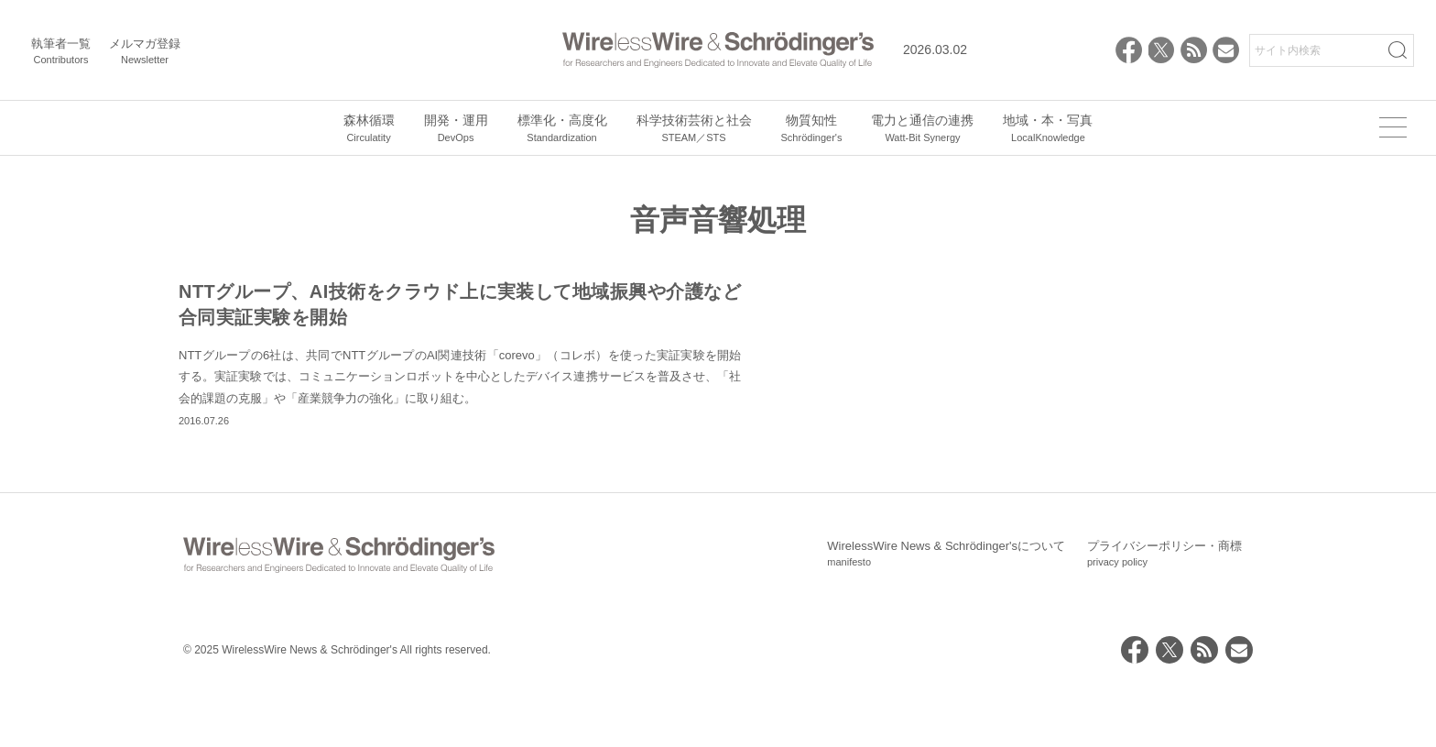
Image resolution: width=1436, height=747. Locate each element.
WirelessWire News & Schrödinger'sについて (946, 616)
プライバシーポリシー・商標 (1164, 616)
